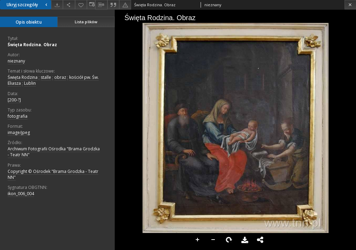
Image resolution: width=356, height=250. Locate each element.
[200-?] (14, 100)
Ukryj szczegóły (28, 5)
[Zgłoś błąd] (125, 4)
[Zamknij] (350, 4)
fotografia (17, 116)
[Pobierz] (57, 4)
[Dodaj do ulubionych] (81, 4)
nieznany (16, 61)
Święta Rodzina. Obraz (32, 45)
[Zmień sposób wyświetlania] (91, 4)
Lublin (30, 83)
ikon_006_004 (21, 194)
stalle (46, 77)
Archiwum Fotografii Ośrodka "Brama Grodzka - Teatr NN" (54, 152)
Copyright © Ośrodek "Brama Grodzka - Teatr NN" (53, 174)
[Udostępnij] (69, 4)
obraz (60, 77)
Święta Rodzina (23, 77)
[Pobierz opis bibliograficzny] (101, 5)
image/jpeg (19, 132)
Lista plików (86, 21)
